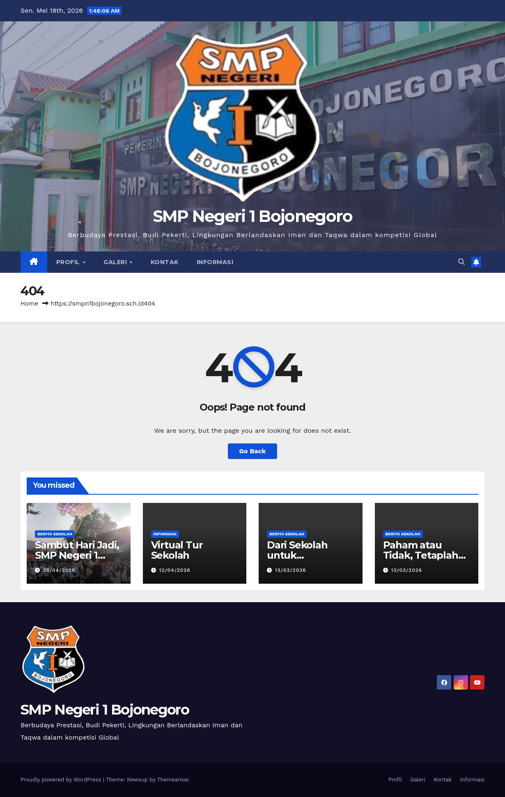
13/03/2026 (290, 570)
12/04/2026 (174, 570)
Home (29, 303)
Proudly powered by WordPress (62, 779)
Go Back (252, 451)
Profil (69, 262)
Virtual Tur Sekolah (177, 550)
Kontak (165, 262)
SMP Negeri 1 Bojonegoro (253, 216)
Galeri (116, 262)
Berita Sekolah (54, 534)
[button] (461, 262)
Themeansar (173, 779)
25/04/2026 (59, 570)
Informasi (215, 262)
